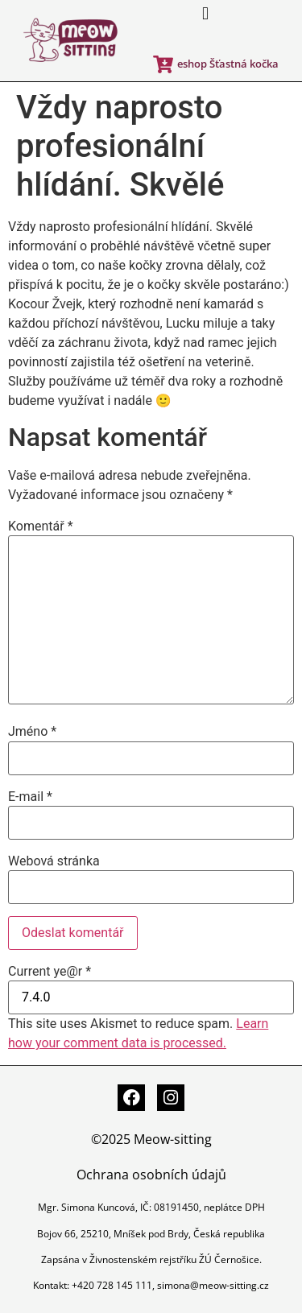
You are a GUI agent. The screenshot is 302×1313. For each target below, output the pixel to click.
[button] (205, 13)
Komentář (40, 526)
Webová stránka (54, 861)
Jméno (32, 731)
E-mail (30, 797)
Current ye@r (49, 971)
